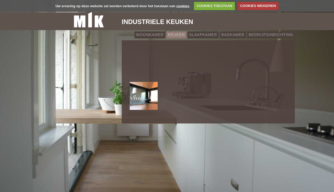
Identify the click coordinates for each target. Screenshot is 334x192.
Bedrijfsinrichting (271, 35)
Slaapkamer (203, 35)
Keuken (176, 35)
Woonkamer (150, 35)
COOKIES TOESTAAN (214, 6)
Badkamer (233, 35)
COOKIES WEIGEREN (258, 6)
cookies (182, 6)
